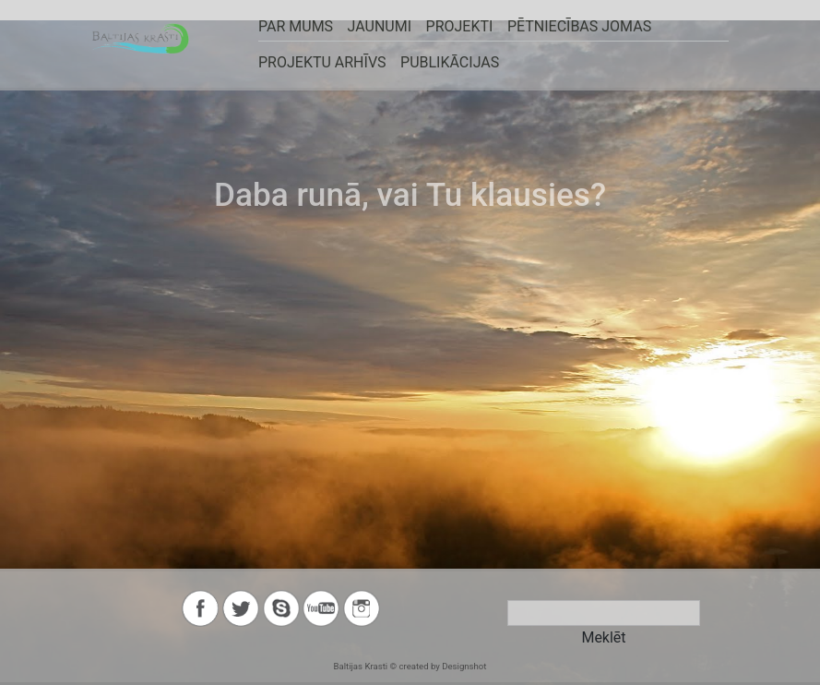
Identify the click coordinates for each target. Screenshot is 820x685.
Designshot (464, 666)
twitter (240, 608)
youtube (321, 608)
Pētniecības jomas (577, 26)
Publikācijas (448, 62)
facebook (200, 608)
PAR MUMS (295, 26)
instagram (361, 608)
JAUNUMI (378, 26)
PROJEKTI (458, 26)
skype (281, 608)
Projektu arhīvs (322, 62)
